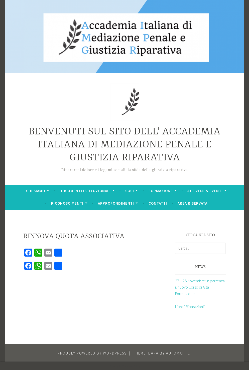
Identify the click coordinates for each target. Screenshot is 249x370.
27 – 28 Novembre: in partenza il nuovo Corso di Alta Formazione (200, 287)
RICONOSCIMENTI (67, 203)
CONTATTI (158, 203)
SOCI (129, 190)
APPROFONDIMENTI (116, 203)
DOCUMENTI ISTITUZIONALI (85, 190)
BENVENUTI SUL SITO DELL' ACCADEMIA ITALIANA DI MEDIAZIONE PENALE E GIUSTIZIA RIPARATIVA (124, 144)
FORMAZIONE (161, 190)
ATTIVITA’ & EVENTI (205, 190)
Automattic (178, 353)
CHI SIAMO (35, 190)
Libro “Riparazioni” (190, 306)
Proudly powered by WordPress (92, 353)
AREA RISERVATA (192, 203)
